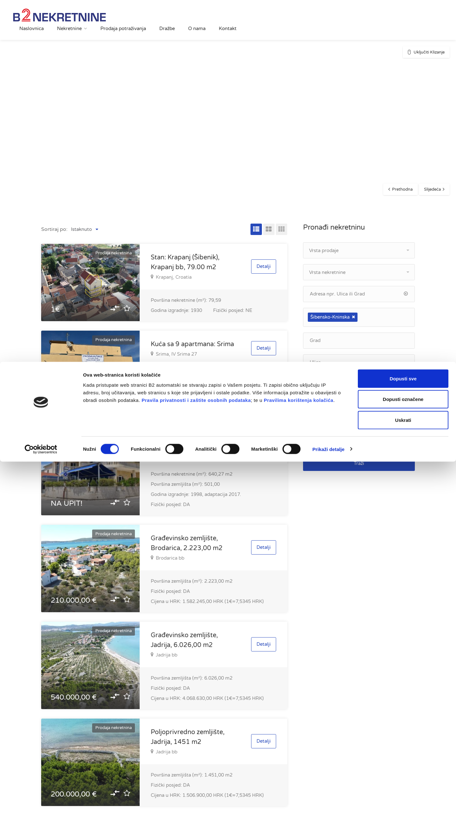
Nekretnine (69, 28)
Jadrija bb (164, 655)
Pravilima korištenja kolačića (298, 763)
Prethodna (402, 189)
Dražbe (167, 28)
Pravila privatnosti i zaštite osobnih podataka (196, 763)
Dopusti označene (403, 762)
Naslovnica (31, 28)
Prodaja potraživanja (123, 28)
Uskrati (403, 783)
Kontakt (228, 28)
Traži (359, 463)
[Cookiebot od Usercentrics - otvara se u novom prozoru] (41, 812)
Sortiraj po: (54, 229)
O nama (197, 28)
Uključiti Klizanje (429, 52)
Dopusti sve (403, 742)
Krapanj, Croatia (171, 277)
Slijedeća (432, 189)
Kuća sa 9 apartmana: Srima (192, 344)
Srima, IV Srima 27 (174, 354)
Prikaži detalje (329, 812)
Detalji (263, 266)
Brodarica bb (167, 558)
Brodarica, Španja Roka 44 (182, 451)
